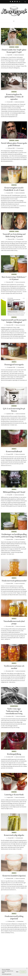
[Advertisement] (12, 951)
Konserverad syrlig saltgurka (14, 835)
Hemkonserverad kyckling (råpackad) (14, 917)
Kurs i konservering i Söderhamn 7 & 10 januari (14, 278)
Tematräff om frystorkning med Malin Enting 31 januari (14, 235)
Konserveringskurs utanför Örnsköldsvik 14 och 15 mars (14, 188)
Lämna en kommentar (19, 54)
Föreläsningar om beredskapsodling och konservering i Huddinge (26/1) (14, 535)
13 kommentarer (19, 838)
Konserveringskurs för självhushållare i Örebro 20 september (14, 96)
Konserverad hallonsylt (14, 451)
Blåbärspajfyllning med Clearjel (14, 492)
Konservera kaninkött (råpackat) (14, 875)
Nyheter (14, 91)
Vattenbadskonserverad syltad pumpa (14, 622)
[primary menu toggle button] (14, 21)
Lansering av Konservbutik (14, 794)
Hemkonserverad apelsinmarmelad (14, 580)
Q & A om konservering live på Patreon (14, 409)
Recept (14, 361)
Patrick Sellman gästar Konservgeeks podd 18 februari (14, 144)
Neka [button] (17, 971)
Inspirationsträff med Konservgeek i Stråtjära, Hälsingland (14, 321)
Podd (17, 140)
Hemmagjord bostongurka (14, 364)
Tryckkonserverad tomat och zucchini (14, 667)
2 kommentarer (20, 148)
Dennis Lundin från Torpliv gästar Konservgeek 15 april (14, 50)
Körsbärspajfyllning (14, 754)
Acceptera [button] (23, 971)
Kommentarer (14, 706)
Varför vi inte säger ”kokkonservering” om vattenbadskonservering (14, 711)
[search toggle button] (25, 2)
